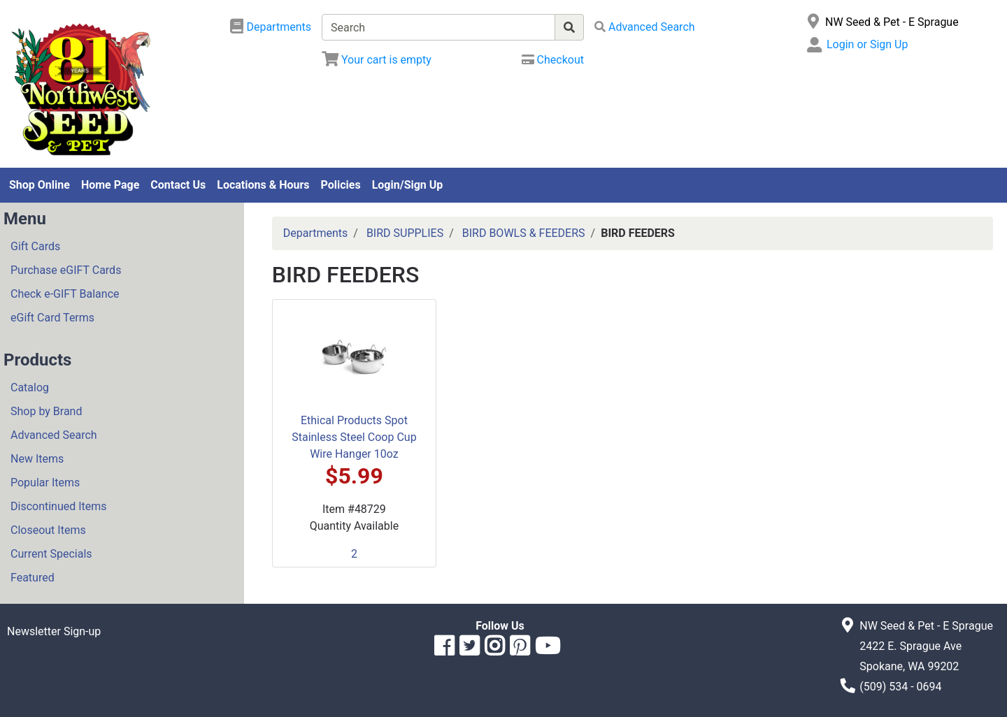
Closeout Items (48, 530)
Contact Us (178, 184)
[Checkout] (553, 59)
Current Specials (51, 553)
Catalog (29, 387)
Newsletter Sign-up (54, 631)
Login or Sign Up (867, 44)
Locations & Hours (263, 184)
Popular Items (45, 482)
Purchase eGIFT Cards (65, 270)
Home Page (110, 184)
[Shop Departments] (270, 27)
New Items (37, 458)
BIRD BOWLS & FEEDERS (523, 233)
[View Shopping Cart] (376, 59)
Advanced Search (53, 435)
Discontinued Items (58, 506)
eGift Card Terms (52, 317)
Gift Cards (35, 246)
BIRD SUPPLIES (404, 233)
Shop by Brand (46, 411)
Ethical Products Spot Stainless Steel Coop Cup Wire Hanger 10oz (354, 437)
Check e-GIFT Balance (64, 293)
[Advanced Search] (644, 27)
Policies (341, 184)
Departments (315, 233)
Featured (32, 577)
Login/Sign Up (407, 184)
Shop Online (39, 184)
